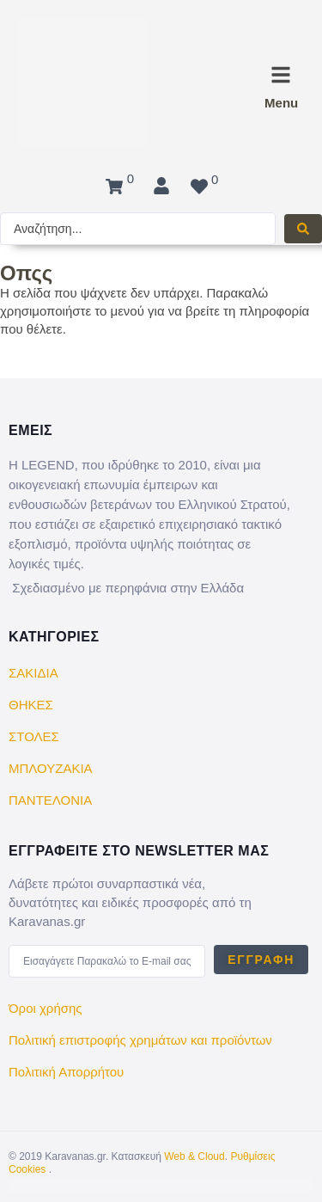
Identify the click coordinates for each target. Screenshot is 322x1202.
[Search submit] (303, 228)
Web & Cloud (194, 1156)
